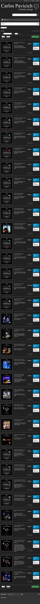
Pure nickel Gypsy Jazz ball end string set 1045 (19, 73)
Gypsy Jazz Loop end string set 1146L (19, 58)
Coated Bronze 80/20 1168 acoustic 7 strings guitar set (19, 496)
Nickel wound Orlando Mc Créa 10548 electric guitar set (20, 360)
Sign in (37, 0)
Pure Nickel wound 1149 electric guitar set (19, 284)
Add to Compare (30, 83)
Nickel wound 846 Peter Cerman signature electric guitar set (19, 390)
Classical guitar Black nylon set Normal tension (19, 164)
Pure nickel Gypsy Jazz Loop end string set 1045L (20, 88)
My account (3, 597)
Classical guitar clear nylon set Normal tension (19, 133)
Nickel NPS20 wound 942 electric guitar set (19, 299)
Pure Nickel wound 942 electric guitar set (18, 239)
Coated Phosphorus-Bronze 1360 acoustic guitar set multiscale (19, 558)
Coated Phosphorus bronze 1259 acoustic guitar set (19, 450)
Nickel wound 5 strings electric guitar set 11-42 (18, 405)
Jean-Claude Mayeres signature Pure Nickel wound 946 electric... (19, 573)
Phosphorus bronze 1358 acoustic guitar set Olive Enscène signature (19, 375)
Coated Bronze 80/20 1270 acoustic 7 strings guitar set (19, 465)
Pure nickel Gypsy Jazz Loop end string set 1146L (20, 118)
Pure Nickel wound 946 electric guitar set (18, 254)
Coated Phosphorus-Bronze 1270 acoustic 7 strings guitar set (20, 481)
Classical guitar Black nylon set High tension (19, 179)
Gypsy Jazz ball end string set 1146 (19, 43)
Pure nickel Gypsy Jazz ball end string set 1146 (19, 103)
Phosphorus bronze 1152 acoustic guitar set (19, 420)
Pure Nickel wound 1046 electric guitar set (19, 269)
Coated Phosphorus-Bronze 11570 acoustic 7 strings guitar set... (19, 541)
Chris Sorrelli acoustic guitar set (19, 511)
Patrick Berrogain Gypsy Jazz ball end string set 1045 (20, 224)
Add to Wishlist (29, 67)
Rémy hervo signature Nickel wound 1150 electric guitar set (19, 345)
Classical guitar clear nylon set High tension (19, 149)
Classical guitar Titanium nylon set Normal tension (19, 209)
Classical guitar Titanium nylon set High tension (19, 194)
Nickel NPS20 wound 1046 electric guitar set (19, 526)
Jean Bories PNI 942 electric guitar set (19, 435)
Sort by (2, 33)
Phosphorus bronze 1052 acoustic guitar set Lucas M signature (19, 330)
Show (14, 33)
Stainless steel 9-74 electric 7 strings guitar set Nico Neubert (20, 315)
